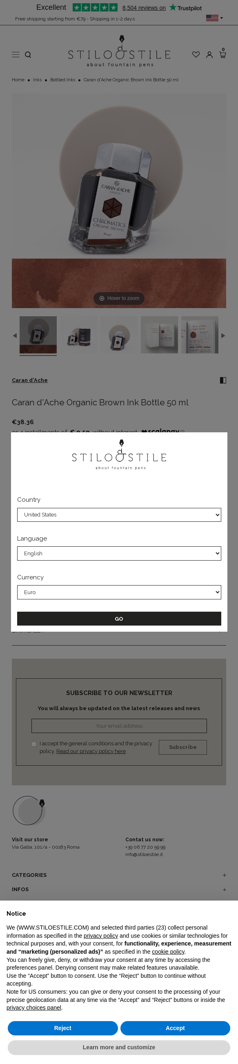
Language (32, 538)
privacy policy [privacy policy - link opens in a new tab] (101, 935)
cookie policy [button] (168, 951)
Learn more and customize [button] (119, 1047)
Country (28, 499)
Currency (30, 577)
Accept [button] (175, 1028)
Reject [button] (62, 1028)
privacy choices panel (34, 1007)
